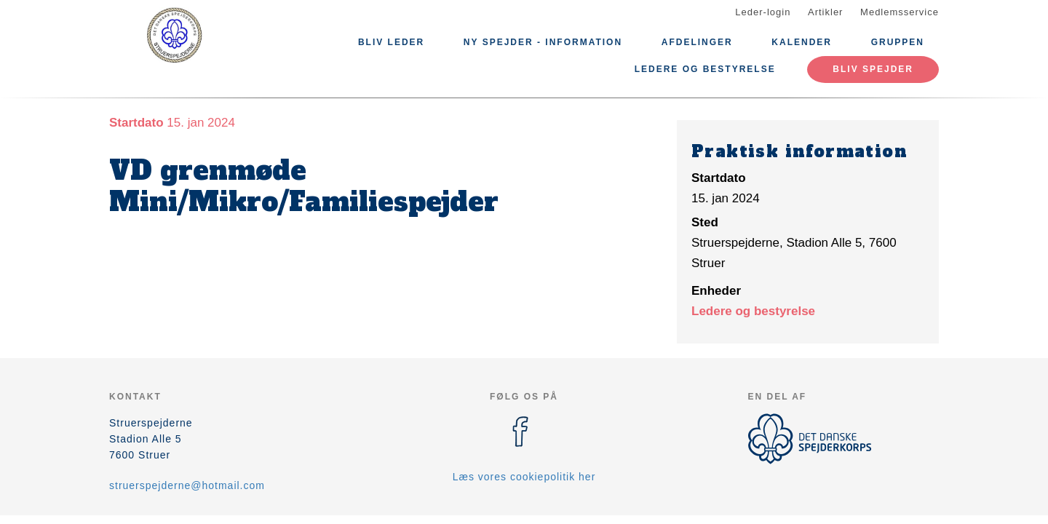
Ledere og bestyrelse (705, 69)
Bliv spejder (873, 69)
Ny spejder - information (543, 42)
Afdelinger (697, 42)
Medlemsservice (899, 12)
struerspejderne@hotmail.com (187, 485)
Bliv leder (391, 42)
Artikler (825, 12)
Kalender (801, 42)
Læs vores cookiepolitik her (524, 477)
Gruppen (897, 42)
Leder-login (762, 12)
